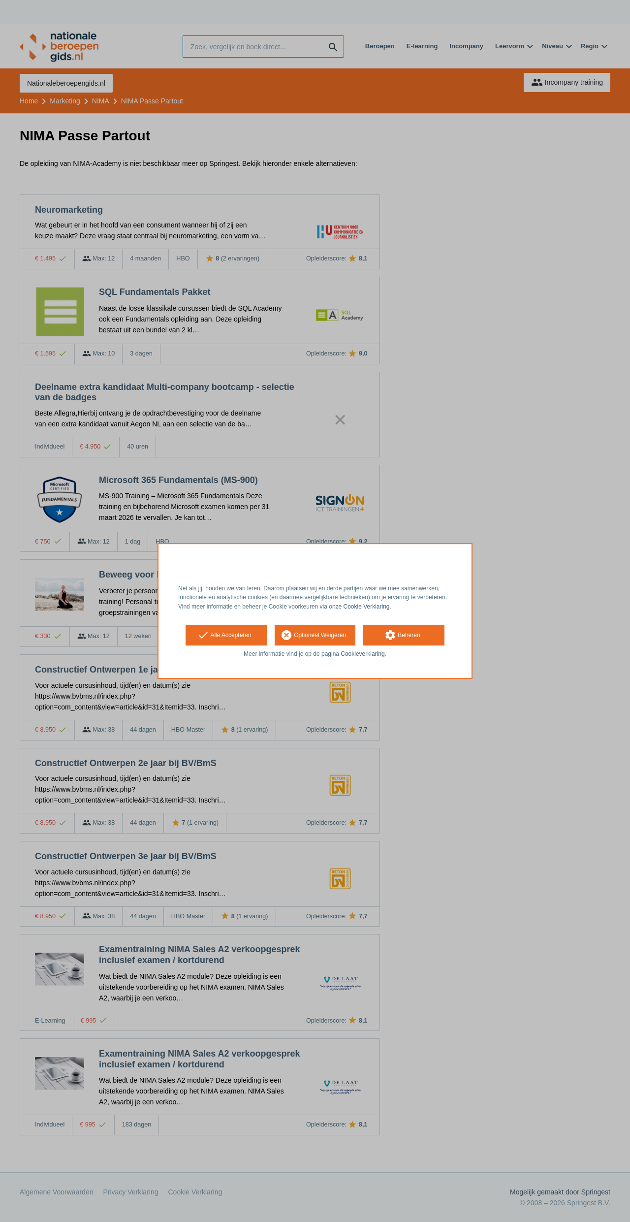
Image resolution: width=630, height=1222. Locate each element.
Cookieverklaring (362, 653)
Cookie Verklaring (367, 606)
